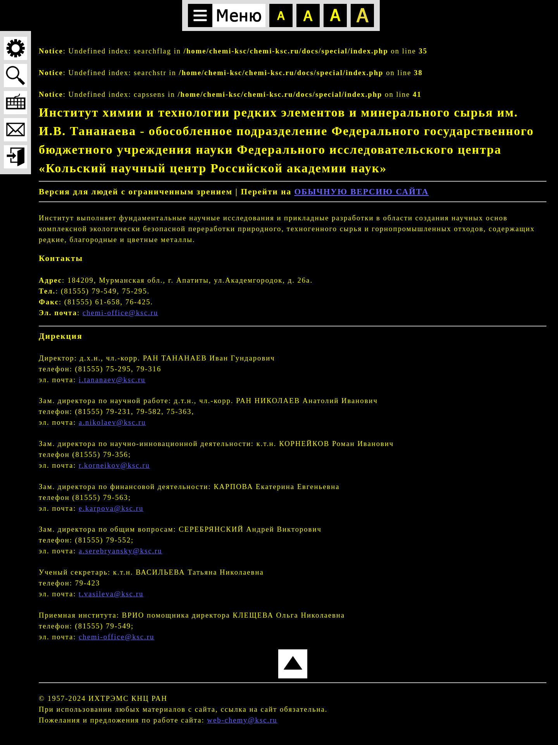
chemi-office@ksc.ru (120, 313)
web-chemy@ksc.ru (242, 720)
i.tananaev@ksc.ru (112, 380)
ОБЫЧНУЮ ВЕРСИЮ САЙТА (361, 191)
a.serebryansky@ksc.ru (120, 551)
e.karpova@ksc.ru (111, 508)
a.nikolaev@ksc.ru (112, 422)
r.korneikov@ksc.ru (114, 465)
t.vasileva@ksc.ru (111, 594)
